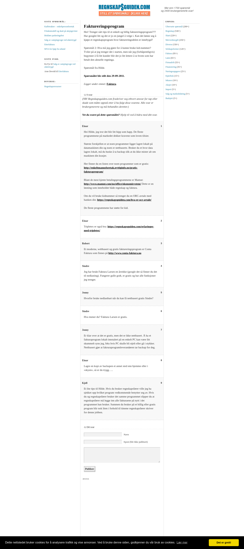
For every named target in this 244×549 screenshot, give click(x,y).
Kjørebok (170, 76)
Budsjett (169, 98)
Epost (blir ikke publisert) (136, 441)
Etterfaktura (49, 44)
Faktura (111, 84)
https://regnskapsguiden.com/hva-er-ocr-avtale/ (124, 199)
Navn (126, 434)
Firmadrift (170, 62)
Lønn (168, 58)
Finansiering (171, 67)
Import (168, 89)
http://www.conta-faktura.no (124, 253)
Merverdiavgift (172, 40)
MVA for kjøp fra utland (54, 49)
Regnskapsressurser (52, 86)
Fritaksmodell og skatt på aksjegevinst (60, 31)
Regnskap (170, 31)
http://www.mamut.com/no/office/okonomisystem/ (112, 183)
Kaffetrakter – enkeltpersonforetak (59, 26)
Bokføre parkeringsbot (54, 35)
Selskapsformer (172, 49)
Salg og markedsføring (175, 94)
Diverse (169, 44)
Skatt (168, 35)
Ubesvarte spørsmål (174, 26)
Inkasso (169, 80)
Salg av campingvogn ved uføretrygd (60, 40)
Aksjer (168, 85)
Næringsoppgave (173, 71)
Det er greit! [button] (224, 542)
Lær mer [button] (182, 542)
